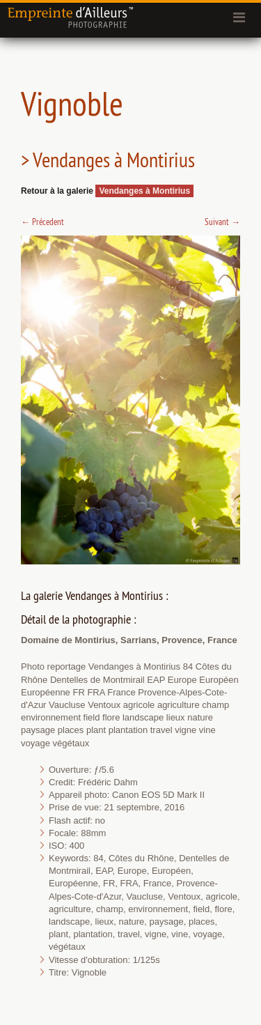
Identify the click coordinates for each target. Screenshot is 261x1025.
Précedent (42, 221)
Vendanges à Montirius (144, 191)
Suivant (222, 221)
